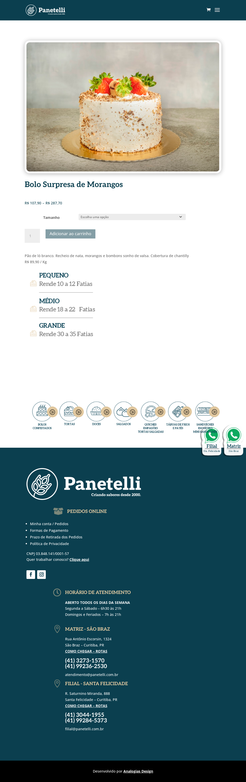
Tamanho (51, 217)
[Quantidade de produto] (32, 236)
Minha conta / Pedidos (49, 523)
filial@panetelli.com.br (84, 728)
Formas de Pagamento (49, 530)
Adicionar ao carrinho (70, 233)
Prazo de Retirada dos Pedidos (56, 537)
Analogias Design (138, 771)
